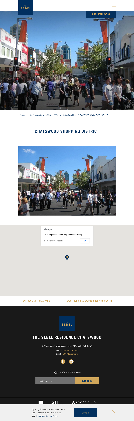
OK (85, 241)
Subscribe (87, 381)
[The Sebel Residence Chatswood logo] (25, 7)
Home (21, 114)
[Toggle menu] (114, 5)
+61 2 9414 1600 (70, 350)
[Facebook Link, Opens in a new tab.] (63, 361)
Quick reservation (101, 14)
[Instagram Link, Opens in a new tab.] (71, 361)
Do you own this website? (54, 241)
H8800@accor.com (70, 354)
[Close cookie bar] (113, 411)
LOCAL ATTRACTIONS (44, 114)
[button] (67, 257)
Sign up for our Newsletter (67, 372)
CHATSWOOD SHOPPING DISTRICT (85, 114)
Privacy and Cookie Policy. (47, 416)
